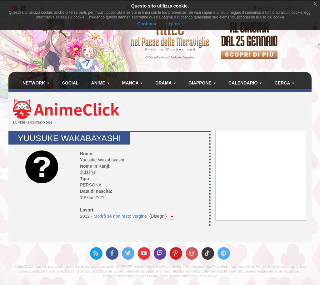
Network (35, 82)
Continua (146, 23)
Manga (132, 82)
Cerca (284, 82)
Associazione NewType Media (157, 266)
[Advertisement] (210, 112)
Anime (100, 82)
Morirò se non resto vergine (120, 216)
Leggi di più (172, 24)
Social (70, 82)
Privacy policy (206, 276)
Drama (165, 82)
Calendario (245, 82)
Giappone (202, 82)
